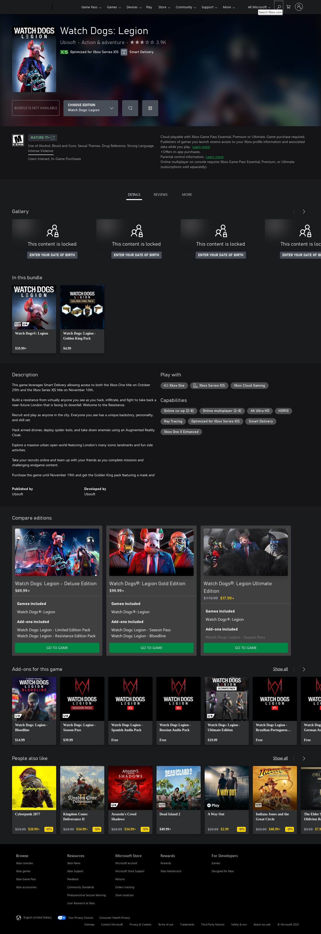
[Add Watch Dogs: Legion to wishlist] (130, 108)
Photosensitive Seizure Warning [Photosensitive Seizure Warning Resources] (86, 895)
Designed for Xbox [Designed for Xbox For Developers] (223, 871)
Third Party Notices (212, 924)
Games (112, 7)
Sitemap (89, 924)
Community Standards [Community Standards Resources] (80, 887)
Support (207, 7)
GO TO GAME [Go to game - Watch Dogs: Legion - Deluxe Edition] (57, 647)
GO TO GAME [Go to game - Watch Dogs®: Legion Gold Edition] (151, 647)
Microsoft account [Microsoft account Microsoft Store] (126, 863)
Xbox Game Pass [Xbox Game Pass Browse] (26, 879)
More (227, 7)
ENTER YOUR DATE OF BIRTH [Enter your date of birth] (52, 255)
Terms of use (165, 924)
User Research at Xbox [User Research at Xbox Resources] (81, 903)
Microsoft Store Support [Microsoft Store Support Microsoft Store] (129, 871)
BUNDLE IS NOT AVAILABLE (35, 107)
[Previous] (294, 211)
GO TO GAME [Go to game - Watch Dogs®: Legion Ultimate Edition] (246, 647)
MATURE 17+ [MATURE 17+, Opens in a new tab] (43, 138)
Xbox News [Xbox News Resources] (74, 863)
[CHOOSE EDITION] (90, 108)
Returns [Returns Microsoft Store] (120, 879)
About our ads (262, 924)
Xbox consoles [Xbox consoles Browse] (24, 863)
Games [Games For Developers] (216, 863)
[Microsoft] (33, 7)
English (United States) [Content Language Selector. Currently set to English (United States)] (37, 917)
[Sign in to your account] (299, 7)
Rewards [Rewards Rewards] (165, 863)
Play (149, 7)
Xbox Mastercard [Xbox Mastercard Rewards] (170, 871)
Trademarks (187, 924)
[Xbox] (66, 7)
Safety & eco (239, 924)
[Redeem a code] (150, 108)
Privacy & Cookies (140, 924)
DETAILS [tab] (134, 194)
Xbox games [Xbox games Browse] (23, 871)
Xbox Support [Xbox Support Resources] (75, 871)
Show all (280, 668)
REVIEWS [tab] (161, 194)
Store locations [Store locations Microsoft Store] (124, 895)
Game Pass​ (90, 7)
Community (184, 7)
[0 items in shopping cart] (288, 6)
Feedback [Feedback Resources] (72, 879)
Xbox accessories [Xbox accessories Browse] (26, 887)
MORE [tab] (187, 194)
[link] (34, 319)
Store (162, 7)
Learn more (201, 146)
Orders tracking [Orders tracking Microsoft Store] (124, 887)
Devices (132, 7)
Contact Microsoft (112, 924)
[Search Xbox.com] (278, 6)
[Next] (304, 211)
